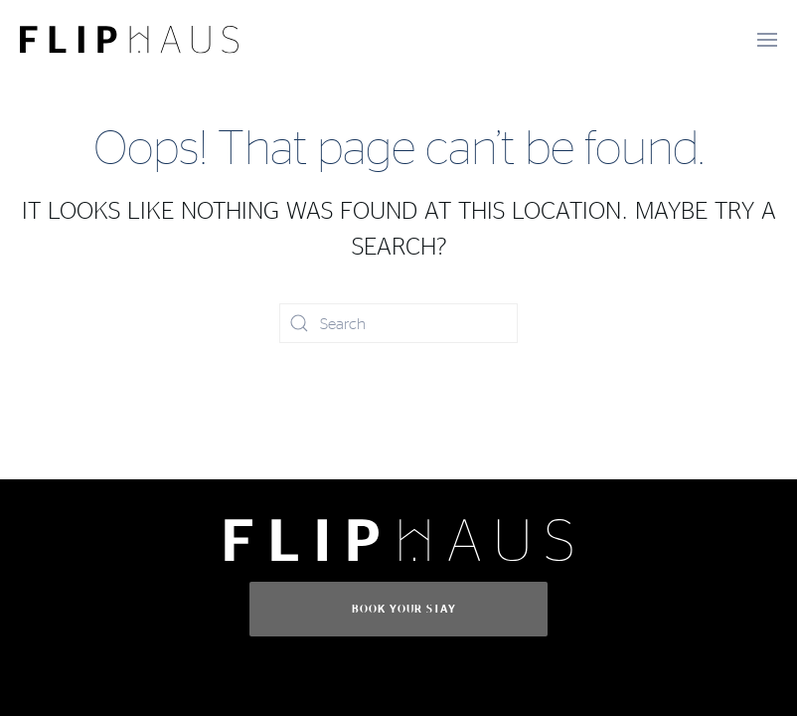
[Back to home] (129, 40)
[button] (767, 40)
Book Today (114, 666)
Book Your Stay (404, 609)
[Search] (398, 323)
